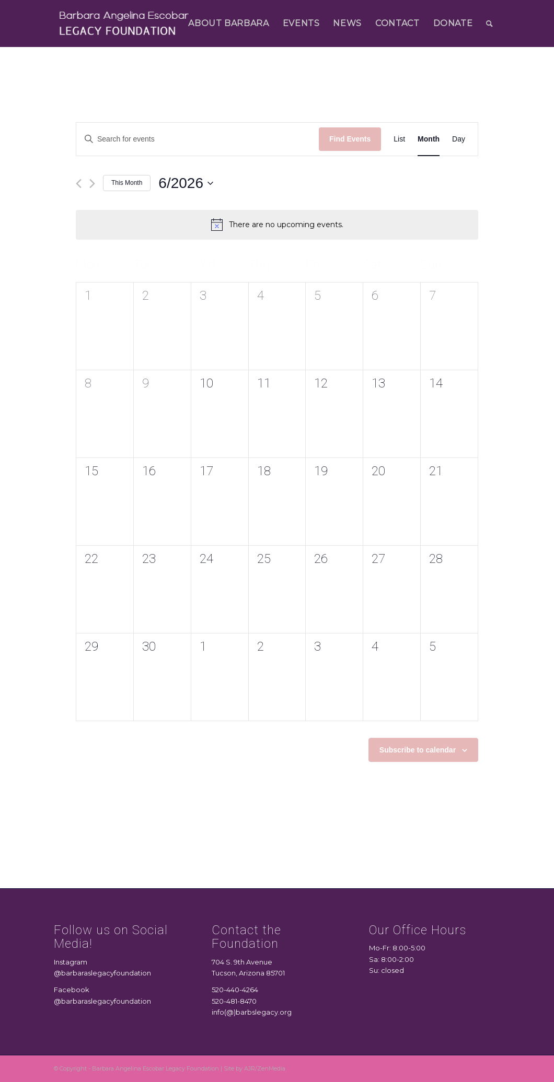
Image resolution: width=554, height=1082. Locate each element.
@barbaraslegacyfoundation (102, 973)
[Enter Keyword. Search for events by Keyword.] (197, 139)
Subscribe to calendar (417, 750)
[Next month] (92, 184)
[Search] (489, 23)
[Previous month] (79, 184)
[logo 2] (124, 23)
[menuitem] (228, 23)
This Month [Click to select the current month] (126, 182)
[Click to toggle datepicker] (185, 183)
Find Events (350, 139)
